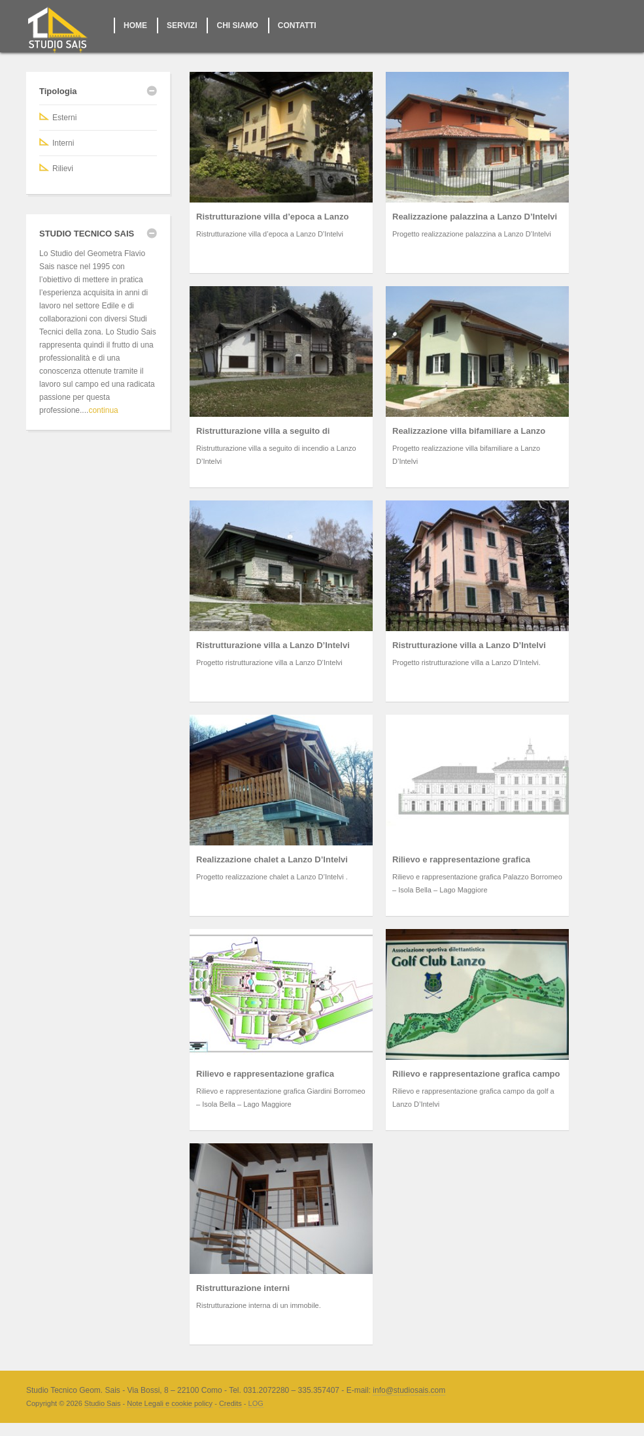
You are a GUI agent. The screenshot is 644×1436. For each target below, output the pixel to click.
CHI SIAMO (237, 25)
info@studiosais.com (409, 1390)
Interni (63, 143)
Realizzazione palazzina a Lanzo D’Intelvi (474, 216)
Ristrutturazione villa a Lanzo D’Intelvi (273, 645)
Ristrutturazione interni (243, 1288)
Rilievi (62, 168)
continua (103, 410)
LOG (255, 1403)
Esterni (64, 117)
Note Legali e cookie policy (169, 1403)
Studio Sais (102, 1403)
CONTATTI (297, 25)
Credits (230, 1403)
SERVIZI (182, 25)
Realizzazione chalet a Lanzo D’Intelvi (272, 859)
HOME (135, 25)
